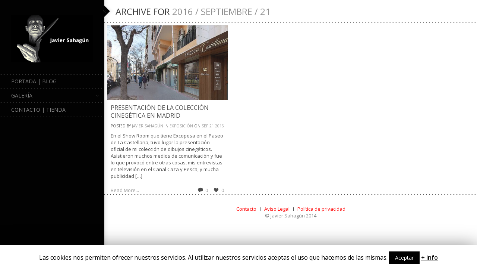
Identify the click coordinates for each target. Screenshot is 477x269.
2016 (219, 126)
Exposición (181, 126)
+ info (429, 257)
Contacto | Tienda (38, 109)
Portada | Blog (34, 81)
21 (211, 126)
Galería (55, 96)
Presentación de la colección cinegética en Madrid (160, 111)
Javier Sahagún (147, 126)
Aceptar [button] (404, 257)
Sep (205, 126)
